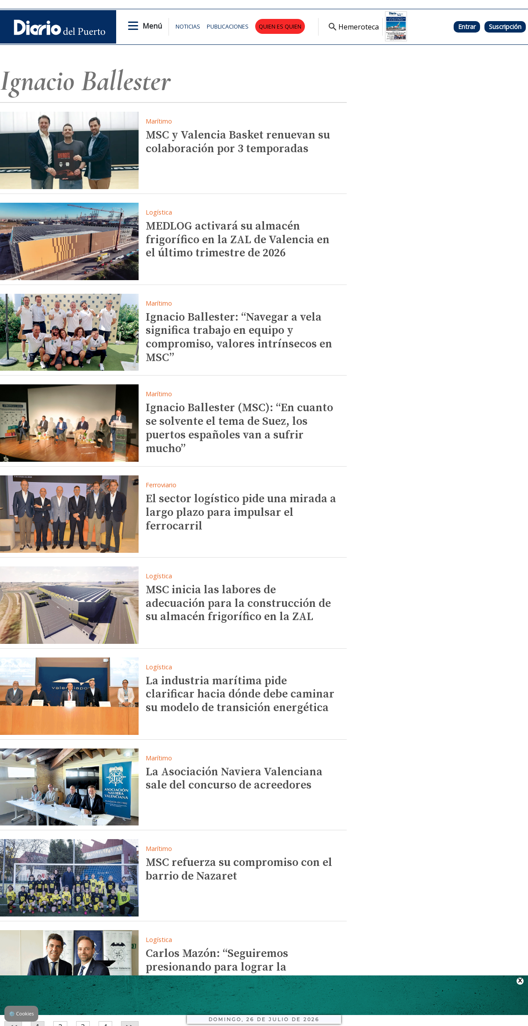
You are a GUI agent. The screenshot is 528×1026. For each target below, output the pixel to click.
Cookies (21, 1013)
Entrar (467, 26)
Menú (152, 26)
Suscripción (505, 26)
